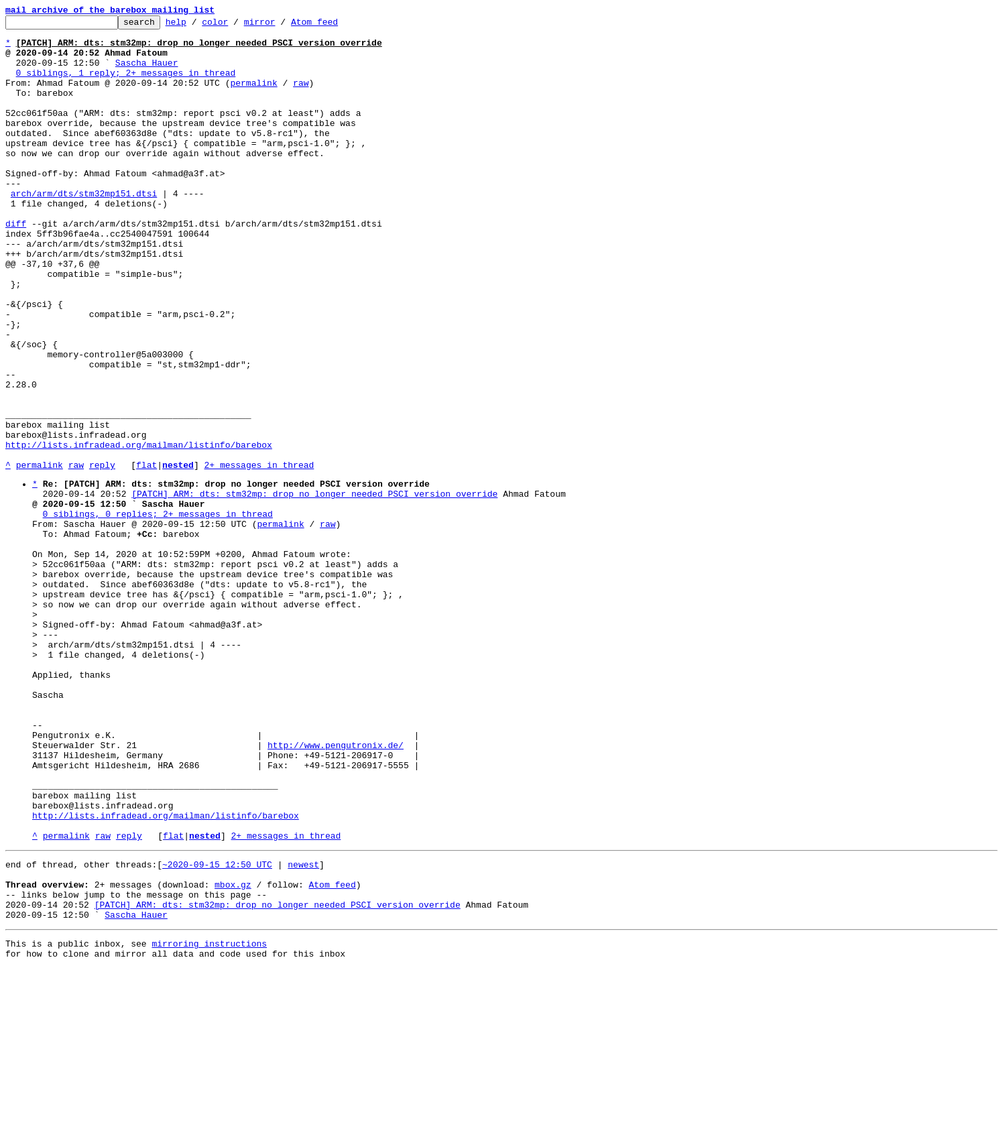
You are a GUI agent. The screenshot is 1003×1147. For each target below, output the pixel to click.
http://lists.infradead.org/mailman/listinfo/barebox (138, 531)
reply (102, 555)
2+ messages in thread (259, 555)
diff (15, 265)
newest (303, 1029)
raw (300, 96)
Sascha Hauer (146, 72)
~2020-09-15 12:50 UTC (217, 1029)
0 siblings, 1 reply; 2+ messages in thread (126, 84)
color (236, 25)
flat (146, 555)
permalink (253, 96)
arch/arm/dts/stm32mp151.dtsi (84, 229)
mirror (280, 25)
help (196, 25)
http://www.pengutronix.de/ (336, 890)
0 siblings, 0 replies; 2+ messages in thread (158, 612)
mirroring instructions (209, 1120)
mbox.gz (233, 1053)
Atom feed (335, 25)
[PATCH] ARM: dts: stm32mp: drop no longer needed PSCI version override (314, 588)
